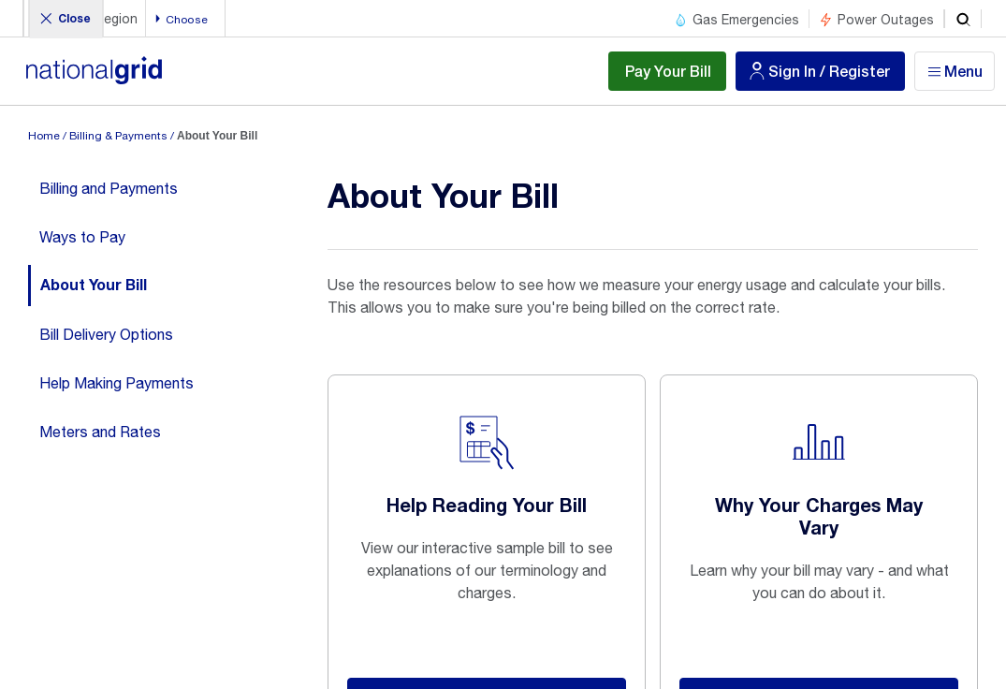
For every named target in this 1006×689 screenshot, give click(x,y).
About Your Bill (93, 285)
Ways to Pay (82, 236)
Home (44, 135)
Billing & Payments (118, 135)
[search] (963, 18)
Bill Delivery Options (106, 334)
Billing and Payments (108, 188)
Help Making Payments (116, 382)
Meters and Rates (100, 431)
